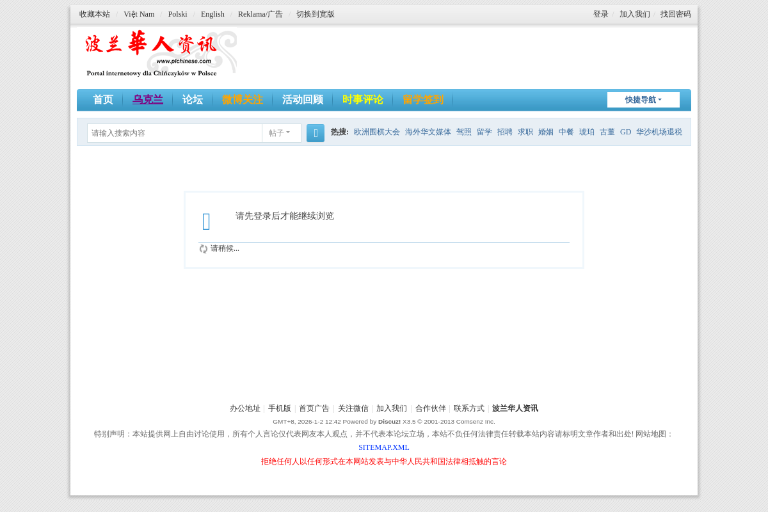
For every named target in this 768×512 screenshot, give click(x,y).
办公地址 (245, 408)
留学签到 (423, 99)
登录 (601, 14)
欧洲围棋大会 (377, 131)
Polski (178, 14)
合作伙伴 (430, 408)
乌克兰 (147, 99)
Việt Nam (139, 14)
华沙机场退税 (659, 131)
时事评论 (362, 99)
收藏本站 (94, 14)
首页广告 (314, 408)
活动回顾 (302, 99)
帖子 (276, 133)
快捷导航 (640, 99)
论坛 (192, 99)
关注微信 (353, 408)
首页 (103, 99)
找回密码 (675, 14)
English (213, 14)
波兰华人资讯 (515, 408)
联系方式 (469, 408)
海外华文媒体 (428, 131)
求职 (525, 131)
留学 (484, 131)
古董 (607, 131)
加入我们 (635, 14)
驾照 (464, 131)
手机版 (279, 408)
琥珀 (587, 131)
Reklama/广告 (260, 14)
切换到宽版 (315, 14)
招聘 (505, 131)
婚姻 (546, 131)
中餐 (566, 131)
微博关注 (242, 99)
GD (625, 131)
